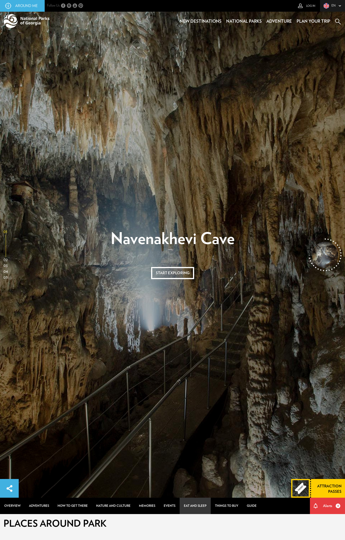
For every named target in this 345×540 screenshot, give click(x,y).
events (169, 506)
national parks (244, 21)
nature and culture (113, 506)
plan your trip (313, 21)
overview (12, 506)
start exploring (172, 273)
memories (147, 506)
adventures (39, 506)
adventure (279, 21)
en (329, 6)
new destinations (201, 21)
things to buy (226, 506)
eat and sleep (195, 506)
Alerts (332, 506)
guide (252, 506)
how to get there (73, 506)
